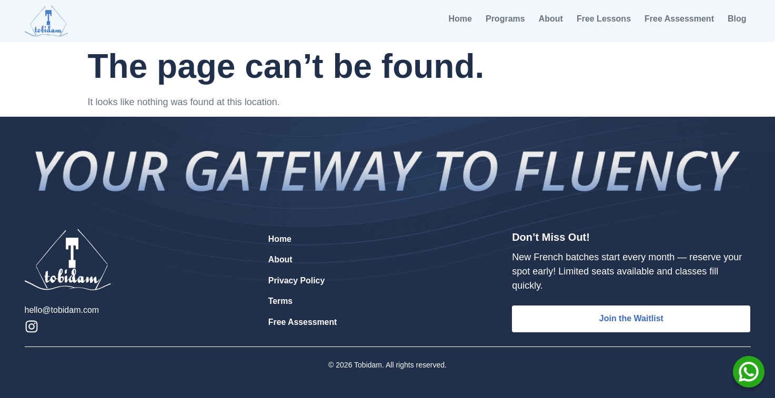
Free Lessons (604, 18)
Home (460, 18)
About (551, 18)
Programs (505, 18)
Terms (280, 301)
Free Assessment (679, 18)
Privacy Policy (297, 280)
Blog (737, 18)
